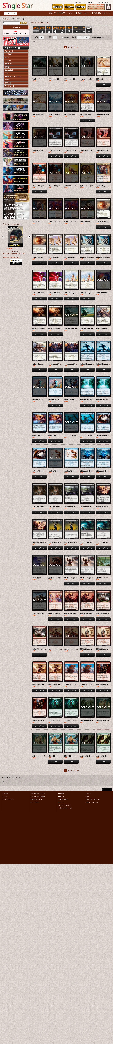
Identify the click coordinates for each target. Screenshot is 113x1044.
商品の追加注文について (37, 799)
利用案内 (61, 796)
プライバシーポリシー (64, 805)
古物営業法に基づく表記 (65, 808)
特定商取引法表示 (63, 799)
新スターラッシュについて (38, 793)
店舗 (88, 796)
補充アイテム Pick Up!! (92, 802)
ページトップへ (107, 789)
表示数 (36, 37)
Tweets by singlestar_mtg (11, 257)
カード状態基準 (35, 802)
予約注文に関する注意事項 (38, 796)
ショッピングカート (9, 799)
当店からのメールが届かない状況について (16, 32)
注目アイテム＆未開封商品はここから (14, 253)
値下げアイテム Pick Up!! (93, 799)
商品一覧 (6, 793)
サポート (61, 802)
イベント (89, 793)
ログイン (6, 796)
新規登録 (61, 793)
